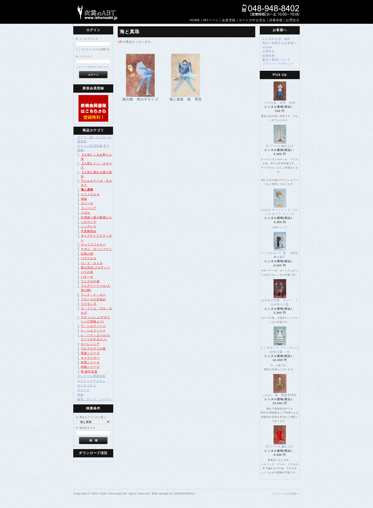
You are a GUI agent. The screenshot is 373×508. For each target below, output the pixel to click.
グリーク (83, 389)
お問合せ (268, 51)
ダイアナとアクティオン (96, 237)
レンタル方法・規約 (276, 38)
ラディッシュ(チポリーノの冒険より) (95, 319)
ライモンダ (89, 303)
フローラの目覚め (93, 299)
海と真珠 (87, 189)
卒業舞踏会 (89, 231)
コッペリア (89, 208)
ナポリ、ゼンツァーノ (96, 248)
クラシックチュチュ (91, 380)
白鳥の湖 (87, 253)
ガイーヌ (87, 203)
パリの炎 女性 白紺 (279, 102)
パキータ (87, 276)
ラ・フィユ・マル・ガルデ (96, 310)
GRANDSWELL (184, 493)
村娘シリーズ (90, 366)
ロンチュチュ (86, 385)
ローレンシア (90, 343)
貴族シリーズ (90, 353)
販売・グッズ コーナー (94, 399)
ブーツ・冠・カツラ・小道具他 (94, 139)
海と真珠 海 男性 (185, 99)
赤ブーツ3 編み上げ (280, 446)
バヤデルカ (89, 258)
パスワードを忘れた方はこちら (92, 67)
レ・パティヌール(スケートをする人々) (95, 337)
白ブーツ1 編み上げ (280, 145)
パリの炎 (87, 271)
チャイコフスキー (93, 244)
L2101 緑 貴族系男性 (281, 395)
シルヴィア (89, 221)
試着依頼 (268, 55)
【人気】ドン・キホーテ (96, 165)
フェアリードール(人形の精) (95, 287)
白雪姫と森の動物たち (96, 217)
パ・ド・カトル (92, 262)
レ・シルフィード (93, 330)
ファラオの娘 (90, 281)
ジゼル (85, 212)
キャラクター (90, 357)
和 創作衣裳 (89, 371)
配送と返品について (276, 59)
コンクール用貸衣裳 (91, 376)
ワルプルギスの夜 (93, 348)
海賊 (84, 198)
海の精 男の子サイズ (140, 99)
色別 (80, 394)
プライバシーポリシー (278, 63)
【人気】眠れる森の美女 (96, 174)
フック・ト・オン (93, 294)
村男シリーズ (90, 362)
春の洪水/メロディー (95, 267)
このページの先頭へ (285, 493)
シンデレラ (89, 226)
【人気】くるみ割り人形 (96, 156)
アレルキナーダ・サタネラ (96, 182)
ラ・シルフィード (93, 325)
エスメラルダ (90, 194)
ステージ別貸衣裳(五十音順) (93, 147)
